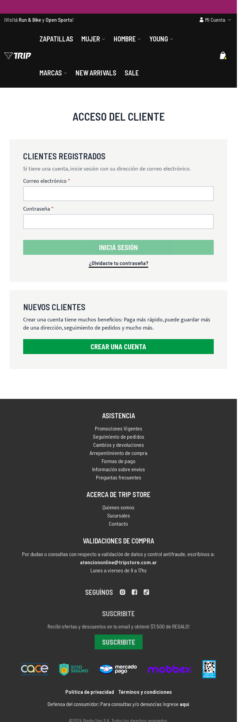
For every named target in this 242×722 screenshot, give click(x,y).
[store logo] (17, 56)
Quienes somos (118, 511)
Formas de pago (118, 463)
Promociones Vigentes (118, 430)
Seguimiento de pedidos (118, 439)
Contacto (118, 527)
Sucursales (118, 519)
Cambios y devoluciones (118, 447)
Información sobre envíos (118, 471)
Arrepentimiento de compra (118, 455)
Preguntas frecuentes (118, 479)
